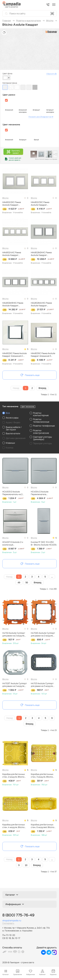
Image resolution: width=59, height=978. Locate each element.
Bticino (5, 198)
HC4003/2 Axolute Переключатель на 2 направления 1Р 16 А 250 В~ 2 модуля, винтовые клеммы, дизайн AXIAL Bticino (14, 493)
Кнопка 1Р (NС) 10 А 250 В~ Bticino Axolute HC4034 (44, 543)
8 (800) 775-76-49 (18, 915)
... (52, 576)
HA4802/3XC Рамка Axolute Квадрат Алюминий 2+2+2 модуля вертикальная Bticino (43, 203)
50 (26, 582)
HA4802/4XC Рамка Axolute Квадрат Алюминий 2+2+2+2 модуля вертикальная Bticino (13, 254)
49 (19, 582)
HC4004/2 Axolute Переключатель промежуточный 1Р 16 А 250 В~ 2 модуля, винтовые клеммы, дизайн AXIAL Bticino (43, 493)
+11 (55, 154)
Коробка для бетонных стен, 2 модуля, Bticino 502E (13, 775)
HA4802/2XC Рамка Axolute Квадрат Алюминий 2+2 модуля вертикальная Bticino (13, 203)
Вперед (42, 388)
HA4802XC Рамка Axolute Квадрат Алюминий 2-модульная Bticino (14, 354)
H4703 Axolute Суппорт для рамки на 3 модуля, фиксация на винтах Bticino (42, 684)
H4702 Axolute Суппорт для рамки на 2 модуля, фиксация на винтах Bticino (13, 634)
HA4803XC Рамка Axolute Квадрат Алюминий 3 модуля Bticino (43, 354)
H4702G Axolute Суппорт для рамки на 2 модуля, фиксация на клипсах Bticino (43, 634)
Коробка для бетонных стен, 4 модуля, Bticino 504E (13, 826)
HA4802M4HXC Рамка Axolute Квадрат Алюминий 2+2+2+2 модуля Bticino (41, 304)
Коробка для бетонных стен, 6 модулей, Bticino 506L (42, 826)
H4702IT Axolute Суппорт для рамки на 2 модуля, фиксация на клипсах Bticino (14, 684)
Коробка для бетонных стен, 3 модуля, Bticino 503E (42, 775)
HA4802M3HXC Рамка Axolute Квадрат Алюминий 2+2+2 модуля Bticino (14, 304)
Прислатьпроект (13, 151)
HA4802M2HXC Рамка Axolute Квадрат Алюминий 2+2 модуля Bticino (41, 254)
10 (26, 865)
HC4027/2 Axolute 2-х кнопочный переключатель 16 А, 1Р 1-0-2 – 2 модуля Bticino (14, 543)
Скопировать (8, 923)
